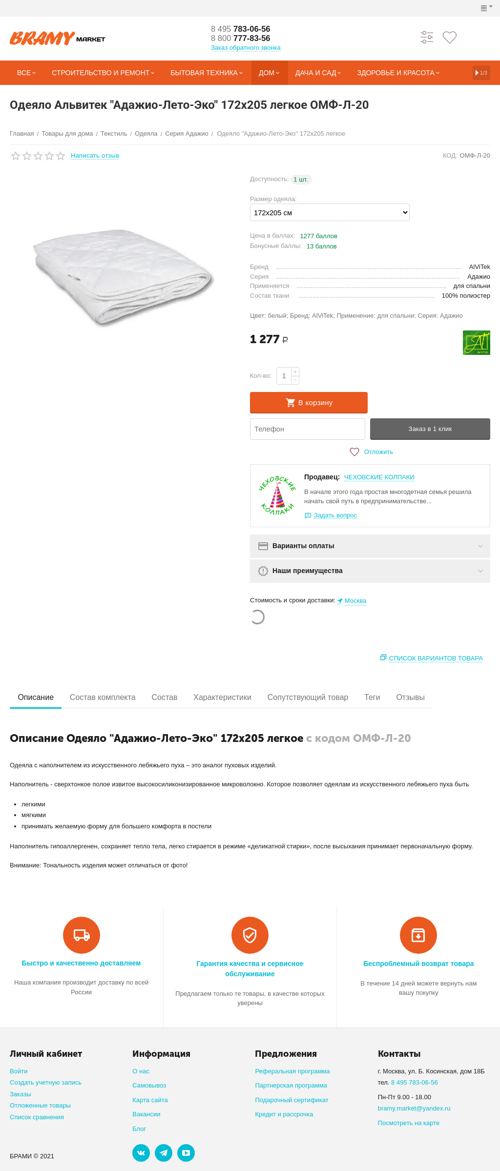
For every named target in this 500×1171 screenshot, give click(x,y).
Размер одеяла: (273, 199)
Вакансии (146, 1114)
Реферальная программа (292, 1071)
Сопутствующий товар (323, 697)
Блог (139, 1128)
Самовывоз (149, 1085)
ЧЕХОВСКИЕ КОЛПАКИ (379, 477)
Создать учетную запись (46, 1082)
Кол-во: (260, 375)
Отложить (370, 452)
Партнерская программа (291, 1085)
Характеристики (235, 697)
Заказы (20, 1094)
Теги (392, 697)
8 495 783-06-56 (414, 1082)
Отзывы (433, 697)
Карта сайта (150, 1100)
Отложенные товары (40, 1105)
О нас (140, 1071)
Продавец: (322, 477)
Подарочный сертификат (291, 1100)
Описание (38, 697)
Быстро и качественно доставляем (81, 963)
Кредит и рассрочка (284, 1114)
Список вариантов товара (436, 658)
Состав (173, 697)
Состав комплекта (108, 697)
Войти (18, 1071)
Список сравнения (37, 1117)
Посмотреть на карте (409, 1123)
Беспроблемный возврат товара (418, 963)
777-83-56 (243, 38)
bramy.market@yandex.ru (414, 1108)
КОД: (450, 155)
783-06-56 (243, 29)
